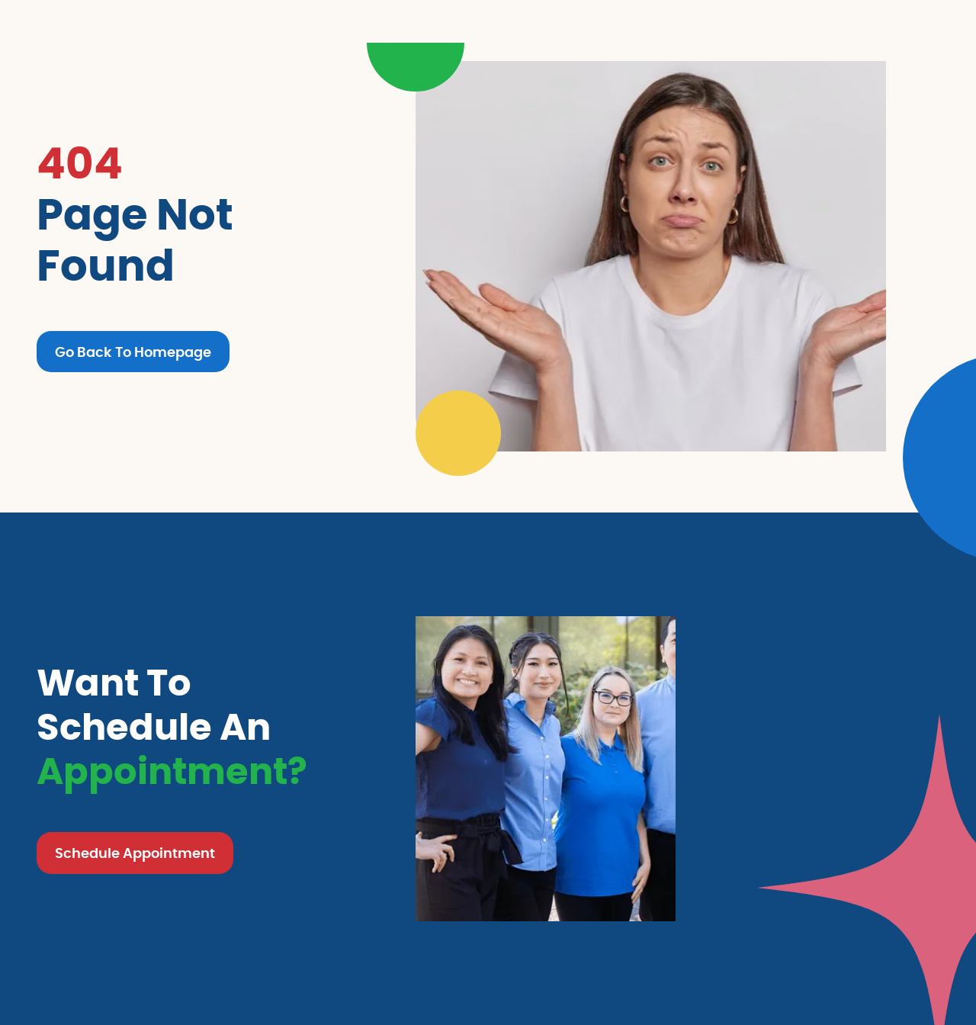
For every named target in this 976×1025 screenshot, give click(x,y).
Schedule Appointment (135, 854)
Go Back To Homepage (133, 353)
